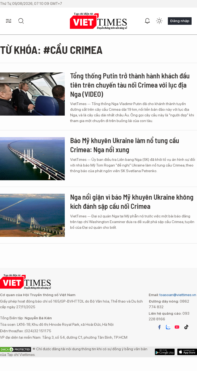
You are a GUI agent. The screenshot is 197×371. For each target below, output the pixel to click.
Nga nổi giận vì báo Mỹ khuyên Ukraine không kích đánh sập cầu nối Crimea (131, 201)
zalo (168, 327)
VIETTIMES (98, 21)
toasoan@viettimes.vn (177, 295)
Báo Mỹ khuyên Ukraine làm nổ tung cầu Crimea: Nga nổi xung (124, 145)
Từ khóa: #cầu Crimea (51, 49)
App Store (165, 352)
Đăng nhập (179, 21)
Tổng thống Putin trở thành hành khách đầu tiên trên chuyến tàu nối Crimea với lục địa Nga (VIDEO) (130, 84)
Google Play (187, 352)
